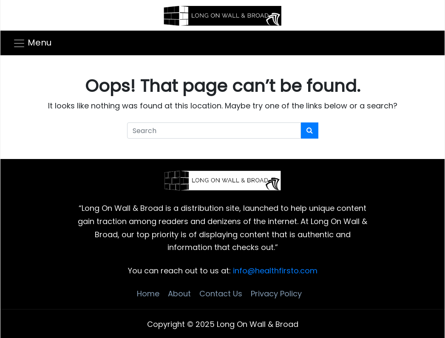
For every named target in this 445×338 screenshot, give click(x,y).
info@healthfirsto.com (275, 270)
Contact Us (220, 293)
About (179, 293)
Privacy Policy (276, 293)
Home (148, 293)
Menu (39, 42)
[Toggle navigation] (35, 43)
